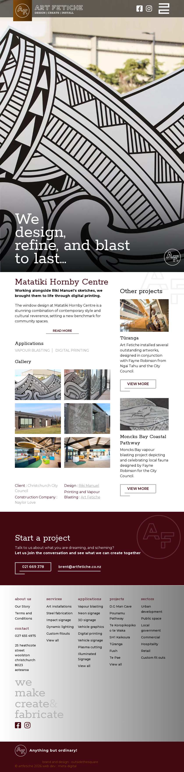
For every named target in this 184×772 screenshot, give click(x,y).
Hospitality (149, 644)
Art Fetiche (90, 497)
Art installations (59, 606)
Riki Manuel (89, 486)
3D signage (87, 620)
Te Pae (115, 658)
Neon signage (89, 613)
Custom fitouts (58, 634)
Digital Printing (72, 350)
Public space (151, 618)
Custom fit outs (153, 658)
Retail (145, 651)
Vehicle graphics (91, 627)
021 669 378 (35, 569)
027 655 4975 (25, 636)
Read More (62, 331)
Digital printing (90, 634)
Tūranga (116, 644)
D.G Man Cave (121, 606)
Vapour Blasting (32, 350)
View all (52, 640)
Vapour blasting (90, 606)
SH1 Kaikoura (120, 637)
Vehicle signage (90, 640)
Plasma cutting (90, 647)
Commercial (150, 637)
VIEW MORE (140, 386)
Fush (113, 651)
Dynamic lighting (60, 627)
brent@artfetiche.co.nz (79, 567)
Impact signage (58, 620)
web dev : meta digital (59, 766)
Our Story (22, 606)
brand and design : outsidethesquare (70, 762)
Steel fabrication (59, 613)
